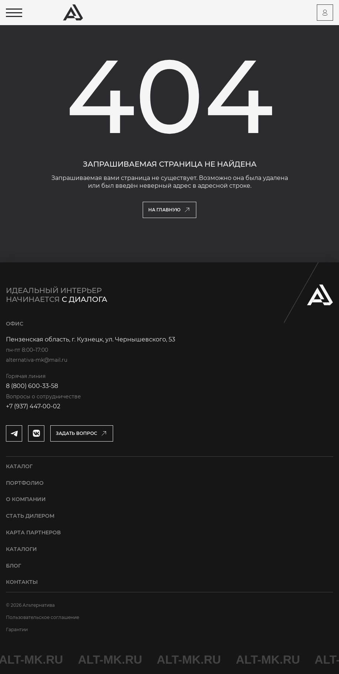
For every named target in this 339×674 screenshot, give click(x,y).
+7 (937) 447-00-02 (33, 406)
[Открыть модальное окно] (81, 433)
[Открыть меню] (14, 12)
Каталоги (21, 549)
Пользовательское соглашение (42, 617)
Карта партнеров (33, 532)
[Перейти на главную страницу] (73, 12)
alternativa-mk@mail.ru (36, 360)
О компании (26, 499)
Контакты (22, 582)
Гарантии (17, 629)
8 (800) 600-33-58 (32, 385)
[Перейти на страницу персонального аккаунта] (325, 12)
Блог (13, 565)
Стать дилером (30, 516)
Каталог (19, 466)
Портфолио (25, 483)
